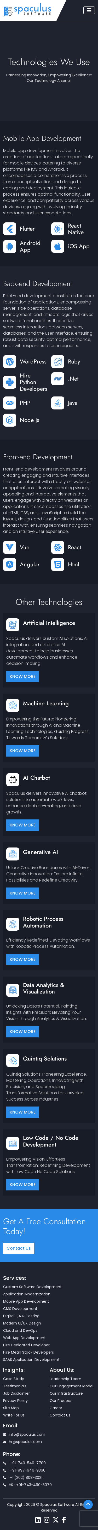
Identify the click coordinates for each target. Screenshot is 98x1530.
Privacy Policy (15, 1400)
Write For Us (14, 1415)
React (74, 547)
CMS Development (20, 1308)
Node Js (29, 420)
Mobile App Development (26, 1301)
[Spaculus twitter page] (56, 1520)
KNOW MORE (23, 676)
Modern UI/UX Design (22, 1323)
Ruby (74, 361)
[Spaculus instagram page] (46, 1520)
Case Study (13, 1378)
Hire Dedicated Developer (26, 1345)
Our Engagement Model (71, 1386)
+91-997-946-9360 (24, 1470)
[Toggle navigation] (89, 10)
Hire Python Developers (33, 382)
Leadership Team (65, 1378)
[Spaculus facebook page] (64, 1520)
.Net (73, 379)
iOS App (79, 246)
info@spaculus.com (24, 1434)
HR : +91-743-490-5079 (27, 1484)
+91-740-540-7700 (24, 1463)
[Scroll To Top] (88, 1504)
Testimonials (14, 1386)
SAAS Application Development (31, 1359)
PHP (25, 403)
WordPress (33, 361)
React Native (76, 229)
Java (73, 403)
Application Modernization (26, 1294)
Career (56, 1407)
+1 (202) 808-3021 (22, 1477)
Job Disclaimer (16, 1393)
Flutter (27, 229)
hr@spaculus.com (22, 1441)
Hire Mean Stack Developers (28, 1352)
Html (73, 564)
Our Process (61, 1400)
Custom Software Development (32, 1286)
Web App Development (24, 1337)
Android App (30, 246)
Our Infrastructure (66, 1393)
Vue (24, 547)
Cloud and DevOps (20, 1330)
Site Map (11, 1407)
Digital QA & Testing (21, 1316)
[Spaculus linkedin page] (38, 1520)
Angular (30, 564)
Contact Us (19, 1248)
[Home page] (27, 9)
